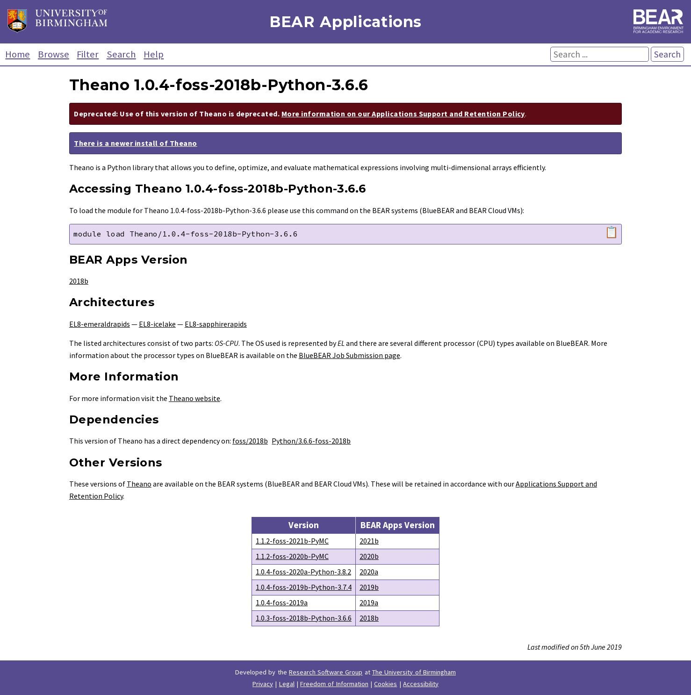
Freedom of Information (334, 684)
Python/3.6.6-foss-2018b (311, 440)
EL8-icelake (157, 324)
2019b (369, 587)
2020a (369, 571)
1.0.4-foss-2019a (282, 602)
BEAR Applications (345, 22)
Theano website (194, 398)
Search (121, 54)
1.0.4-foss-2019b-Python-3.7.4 (304, 587)
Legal (287, 684)
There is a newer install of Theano (135, 143)
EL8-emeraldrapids (99, 324)
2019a (369, 602)
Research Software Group (326, 672)
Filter (88, 54)
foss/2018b (250, 440)
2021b (369, 540)
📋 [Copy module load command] (612, 232)
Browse (53, 54)
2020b (369, 556)
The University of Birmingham (414, 672)
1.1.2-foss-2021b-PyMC (292, 540)
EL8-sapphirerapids (216, 324)
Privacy (262, 684)
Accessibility (421, 684)
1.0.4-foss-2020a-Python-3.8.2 (303, 571)
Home (17, 54)
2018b (78, 281)
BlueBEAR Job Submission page (349, 355)
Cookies (385, 684)
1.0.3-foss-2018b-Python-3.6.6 (304, 618)
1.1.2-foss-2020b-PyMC (292, 556)
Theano (139, 483)
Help (154, 54)
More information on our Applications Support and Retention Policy (403, 113)
